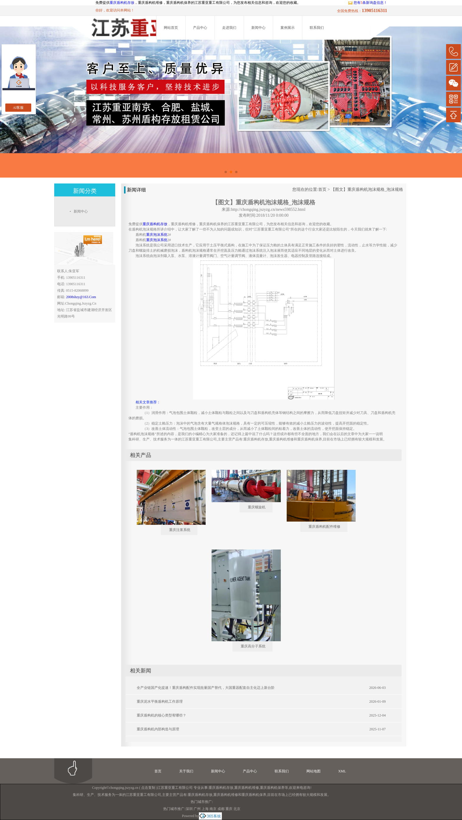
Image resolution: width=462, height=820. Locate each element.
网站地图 (313, 771)
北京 (236, 809)
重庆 (228, 809)
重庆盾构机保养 (272, 788)
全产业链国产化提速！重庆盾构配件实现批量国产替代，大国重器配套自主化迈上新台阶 (206, 688)
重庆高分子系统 (253, 646)
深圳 (189, 809)
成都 (221, 809)
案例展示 (287, 28)
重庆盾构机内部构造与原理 (158, 729)
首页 (322, 189)
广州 (197, 809)
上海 (205, 809)
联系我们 (317, 28)
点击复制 (148, 788)
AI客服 (18, 108)
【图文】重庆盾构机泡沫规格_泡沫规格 (367, 189)
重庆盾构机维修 (246, 788)
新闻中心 (258, 28)
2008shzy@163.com (81, 297)
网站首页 (171, 28)
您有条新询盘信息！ (367, 3)
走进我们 (229, 28)
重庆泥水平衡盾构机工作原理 (160, 701)
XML (342, 771)
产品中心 (200, 28)
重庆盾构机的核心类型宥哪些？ (161, 715)
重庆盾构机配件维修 (324, 527)
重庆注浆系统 (179, 530)
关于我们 (186, 771)
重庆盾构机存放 (122, 3)
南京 (213, 809)
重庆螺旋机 (256, 507)
